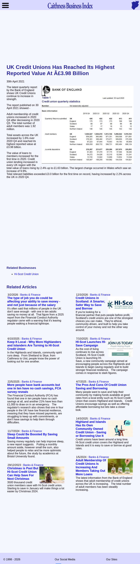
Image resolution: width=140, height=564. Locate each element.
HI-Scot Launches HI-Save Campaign (91, 343)
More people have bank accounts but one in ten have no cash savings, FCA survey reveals (34, 388)
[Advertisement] (70, 37)
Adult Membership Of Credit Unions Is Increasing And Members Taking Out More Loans (91, 467)
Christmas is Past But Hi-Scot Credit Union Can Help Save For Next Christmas (22, 473)
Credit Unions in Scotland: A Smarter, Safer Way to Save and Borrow (90, 303)
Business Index (70, 5)
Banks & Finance (100, 294)
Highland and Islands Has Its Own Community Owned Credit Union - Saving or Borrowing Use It (91, 428)
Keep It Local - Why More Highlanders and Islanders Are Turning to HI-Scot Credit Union (34, 345)
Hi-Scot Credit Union (26, 274)
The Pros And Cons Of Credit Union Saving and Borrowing (101, 386)
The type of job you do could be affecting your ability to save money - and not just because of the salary (33, 301)
